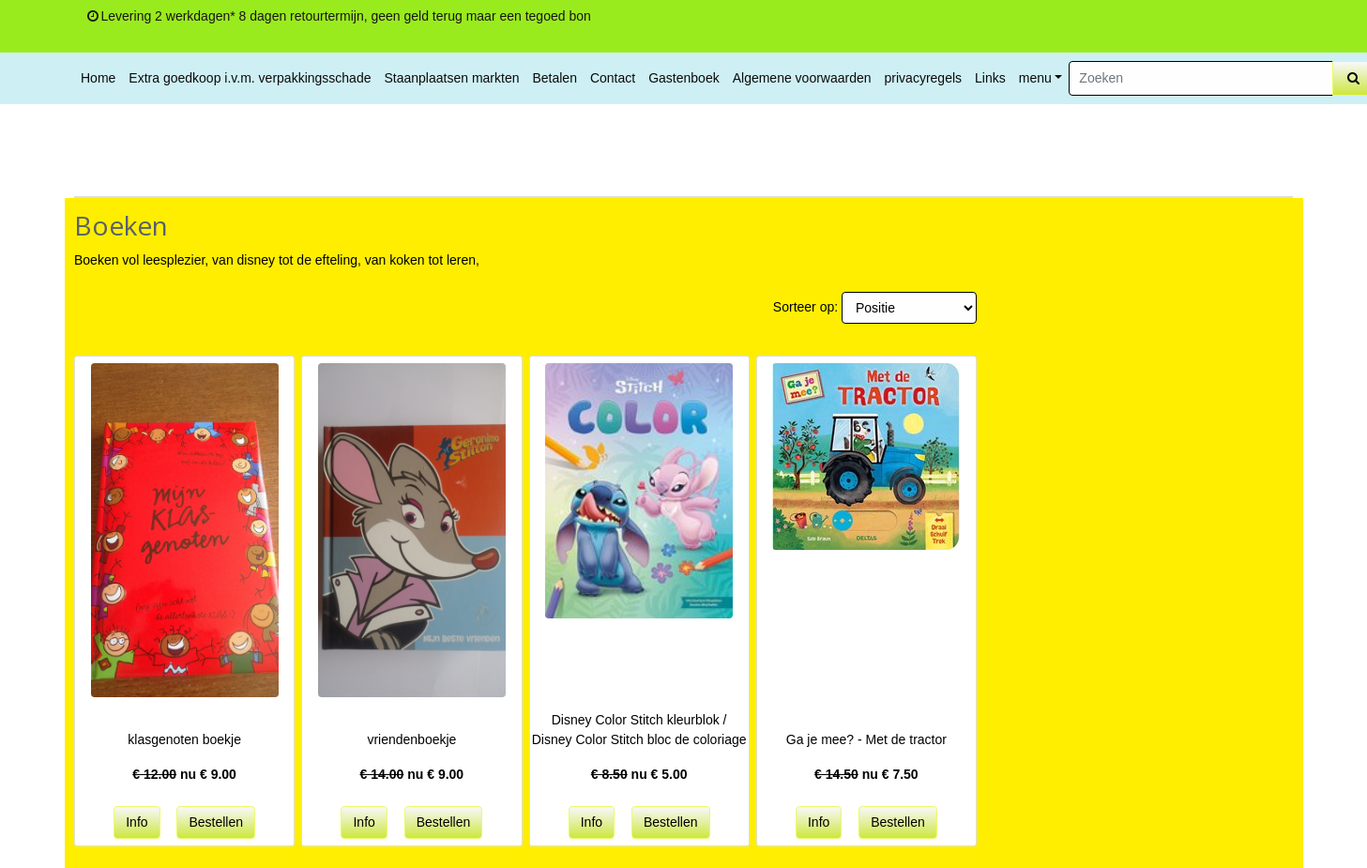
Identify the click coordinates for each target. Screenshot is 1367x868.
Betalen (554, 77)
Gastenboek (684, 77)
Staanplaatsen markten (451, 77)
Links (990, 77)
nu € (184, 774)
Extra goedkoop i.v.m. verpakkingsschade (250, 77)
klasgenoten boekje (184, 739)
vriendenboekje (411, 739)
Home (98, 77)
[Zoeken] (1201, 78)
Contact (612, 77)
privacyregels (923, 77)
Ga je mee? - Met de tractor (866, 739)
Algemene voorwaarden (802, 77)
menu (1035, 77)
